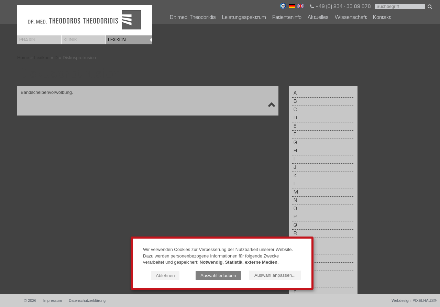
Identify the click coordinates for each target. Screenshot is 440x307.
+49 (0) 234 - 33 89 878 (340, 6)
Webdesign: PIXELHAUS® (414, 300)
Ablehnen (165, 275)
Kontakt (382, 17)
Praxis (27, 39)
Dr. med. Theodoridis (193, 17)
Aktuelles (318, 17)
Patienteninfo (286, 17)
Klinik (70, 39)
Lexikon (117, 39)
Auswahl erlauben (218, 275)
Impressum (52, 300)
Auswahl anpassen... (275, 275)
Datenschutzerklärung (87, 300)
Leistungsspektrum (244, 17)
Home (23, 57)
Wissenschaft (351, 17)
